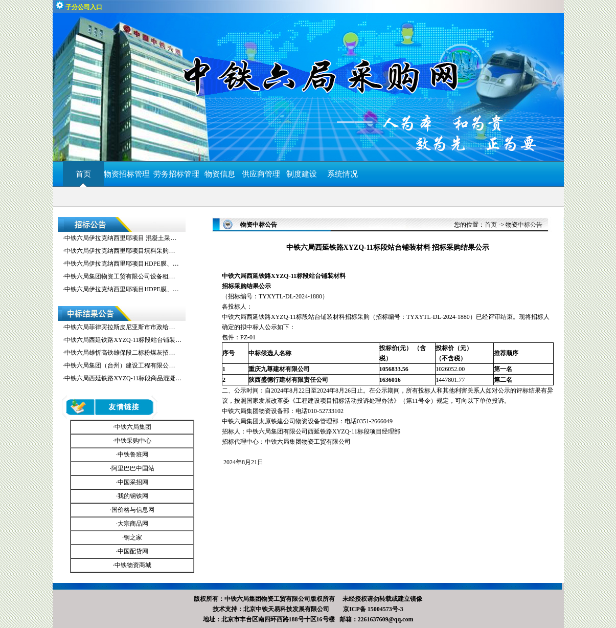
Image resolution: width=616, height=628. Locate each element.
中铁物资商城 (133, 565)
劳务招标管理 (176, 174)
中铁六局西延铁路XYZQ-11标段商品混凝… (122, 378)
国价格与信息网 (132, 509)
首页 (83, 174)
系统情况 (342, 174)
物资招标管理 (129, 174)
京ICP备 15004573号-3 (373, 609)
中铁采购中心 (133, 440)
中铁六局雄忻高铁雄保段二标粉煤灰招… (119, 352)
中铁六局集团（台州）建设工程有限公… (119, 365)
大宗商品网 (133, 523)
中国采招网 (133, 482)
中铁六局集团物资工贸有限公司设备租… (119, 276)
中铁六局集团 (133, 426)
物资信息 (219, 174)
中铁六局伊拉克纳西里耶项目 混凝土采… (120, 238)
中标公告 (530, 224)
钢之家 (133, 537)
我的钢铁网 (133, 496)
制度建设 (301, 174)
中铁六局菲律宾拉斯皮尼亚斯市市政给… (119, 327)
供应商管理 (261, 174)
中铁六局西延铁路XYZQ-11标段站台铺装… (122, 339)
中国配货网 (133, 551)
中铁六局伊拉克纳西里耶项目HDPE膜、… (121, 263)
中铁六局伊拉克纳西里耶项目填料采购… (119, 250)
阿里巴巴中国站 (132, 468)
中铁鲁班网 (133, 454)
